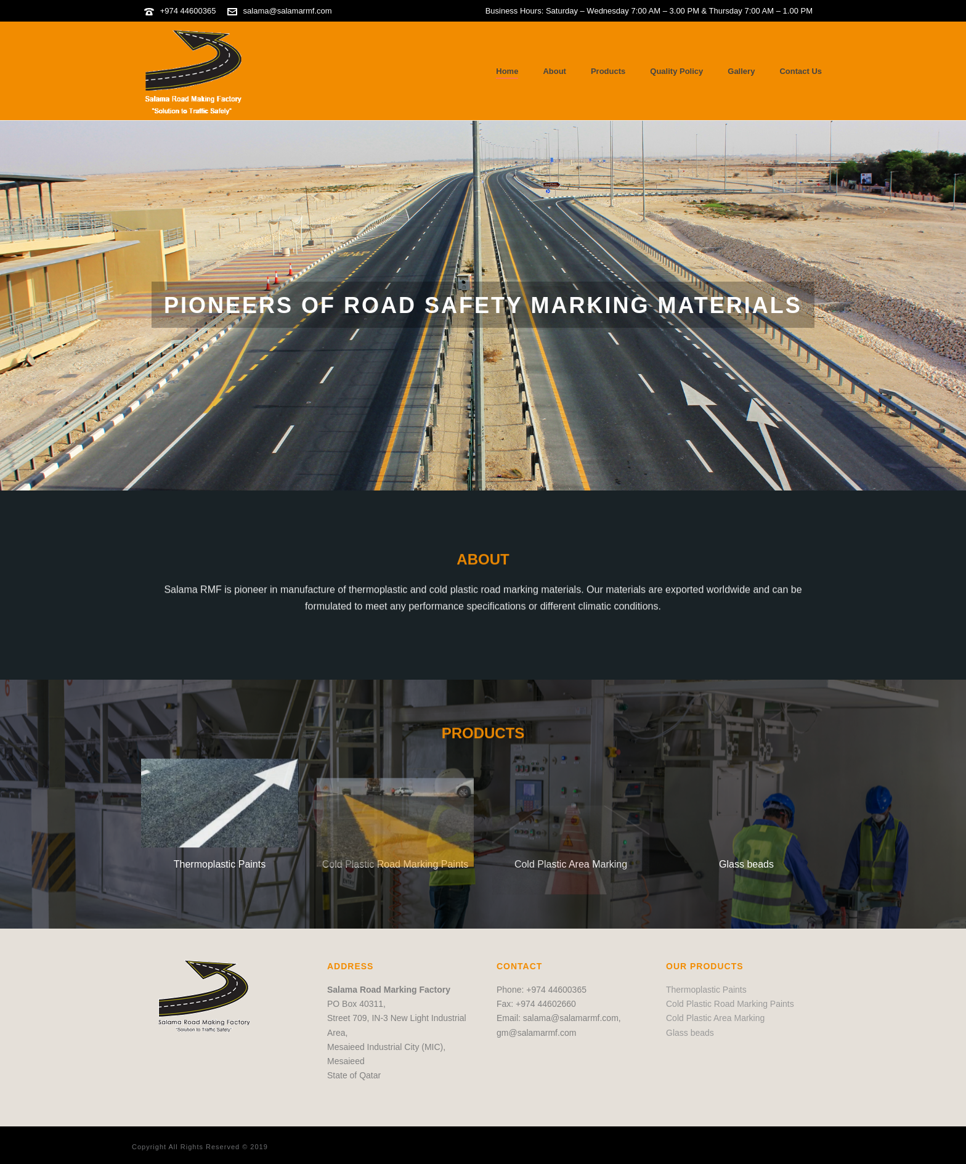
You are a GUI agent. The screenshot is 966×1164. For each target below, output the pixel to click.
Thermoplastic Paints (706, 990)
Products (608, 71)
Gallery (741, 71)
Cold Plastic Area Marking (715, 1018)
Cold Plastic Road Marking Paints (730, 1004)
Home (507, 71)
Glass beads (746, 864)
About (554, 71)
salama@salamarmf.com (287, 10)
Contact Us (800, 71)
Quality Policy (676, 71)
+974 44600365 (188, 10)
